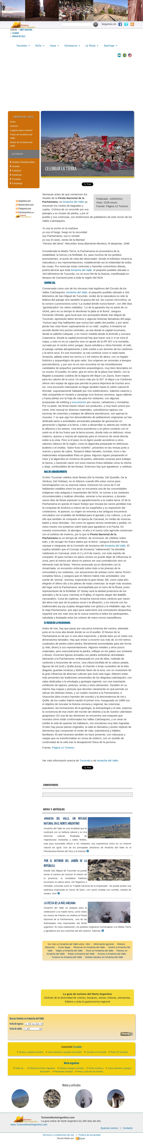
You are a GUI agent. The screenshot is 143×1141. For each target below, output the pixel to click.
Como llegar (64, 947)
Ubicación (50, 947)
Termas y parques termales (31, 1052)
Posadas (15, 179)
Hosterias (16, 175)
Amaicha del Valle (18, 36)
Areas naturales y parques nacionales (65, 1052)
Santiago (110, 45)
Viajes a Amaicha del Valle (69, 950)
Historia (14, 126)
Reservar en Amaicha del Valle (89, 947)
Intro (88, 944)
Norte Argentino (26, 30)
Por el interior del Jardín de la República (65, 863)
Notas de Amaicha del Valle (21, 144)
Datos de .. (20, 1068)
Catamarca (72, 45)
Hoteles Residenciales (22, 162)
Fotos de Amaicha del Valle (21, 136)
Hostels (15, 166)
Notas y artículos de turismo (90, 1071)
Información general (103, 944)
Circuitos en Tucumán (96, 1052)
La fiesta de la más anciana (59, 903)
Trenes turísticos (96, 1068)
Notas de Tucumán (119, 1052)
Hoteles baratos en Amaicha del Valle (104, 957)
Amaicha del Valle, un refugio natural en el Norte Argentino (65, 821)
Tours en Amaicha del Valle (99, 950)
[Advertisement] (71, 84)
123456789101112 (37, 1023)
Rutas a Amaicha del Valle (81, 953)
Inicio (12, 121)
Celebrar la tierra (61, 169)
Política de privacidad (90, 1135)
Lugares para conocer (21, 130)
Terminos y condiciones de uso (58, 1135)
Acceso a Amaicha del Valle (112, 953)
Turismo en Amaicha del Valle (67, 957)
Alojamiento (17, 154)
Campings (16, 183)
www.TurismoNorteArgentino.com (28, 1124)
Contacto (128, 1128)
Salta (39, 45)
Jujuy (54, 45)
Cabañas (15, 170)
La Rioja (92, 45)
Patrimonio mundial (64, 1071)
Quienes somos (109, 1128)
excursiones (79, 402)
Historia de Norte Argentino (42, 1068)
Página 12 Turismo (63, 747)
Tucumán (15, 33)
